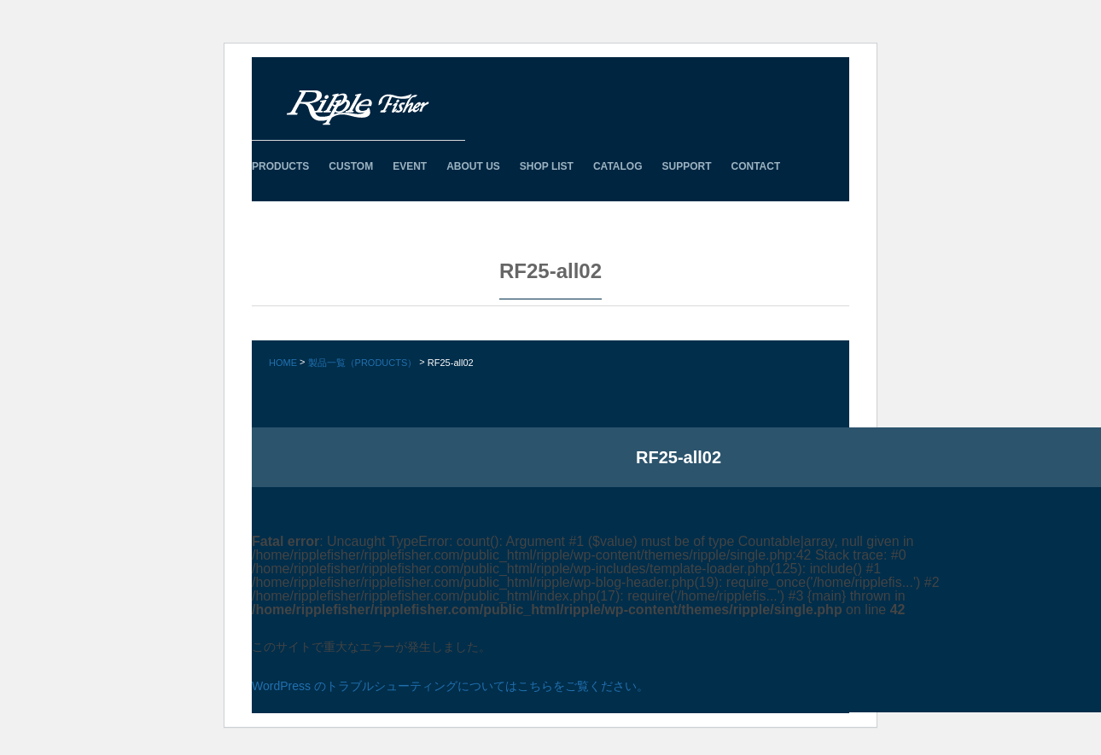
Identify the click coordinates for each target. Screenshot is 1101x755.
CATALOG (618, 166)
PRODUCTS (280, 166)
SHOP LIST (547, 166)
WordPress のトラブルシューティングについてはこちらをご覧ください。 (450, 686)
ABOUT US (473, 166)
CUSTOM (351, 166)
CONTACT (756, 166)
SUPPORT (686, 166)
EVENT (410, 166)
